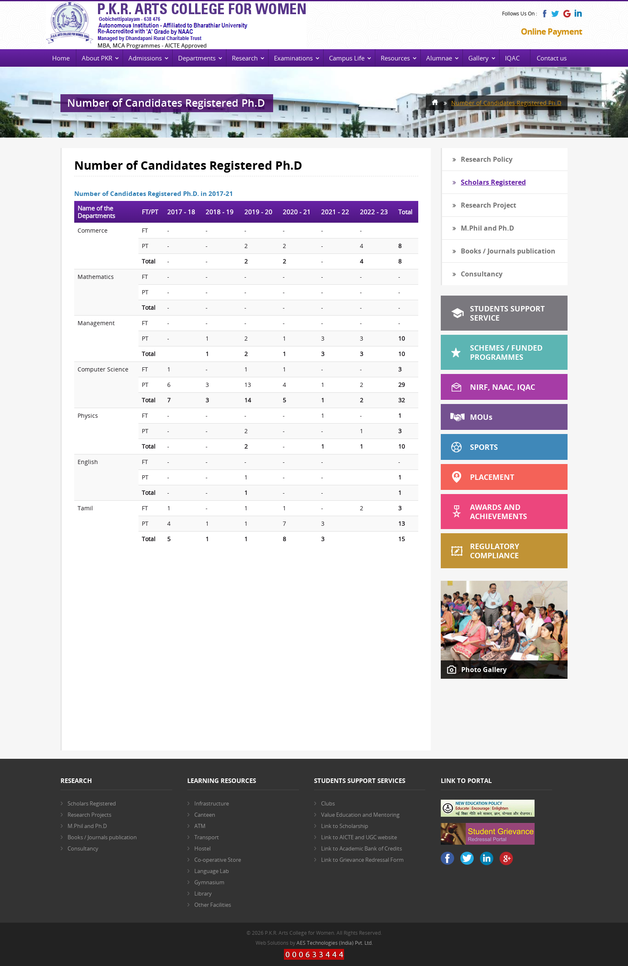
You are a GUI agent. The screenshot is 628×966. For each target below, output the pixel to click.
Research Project (488, 205)
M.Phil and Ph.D (487, 228)
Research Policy (486, 159)
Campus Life (346, 58)
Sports (484, 447)
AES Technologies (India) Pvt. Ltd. (334, 942)
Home (61, 58)
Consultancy (481, 274)
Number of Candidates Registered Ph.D (506, 103)
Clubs (328, 803)
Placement (492, 477)
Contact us (552, 58)
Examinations (293, 58)
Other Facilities (212, 904)
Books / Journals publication (508, 251)
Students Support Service (507, 313)
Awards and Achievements (498, 511)
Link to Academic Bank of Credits (361, 848)
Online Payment (551, 31)
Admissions (145, 58)
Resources (395, 58)
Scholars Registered (493, 182)
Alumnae (439, 58)
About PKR (97, 58)
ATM (200, 826)
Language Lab (211, 871)
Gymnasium (209, 882)
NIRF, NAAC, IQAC (502, 387)
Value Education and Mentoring (360, 814)
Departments (197, 58)
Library (203, 893)
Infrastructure (211, 803)
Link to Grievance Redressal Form (362, 859)
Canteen (204, 814)
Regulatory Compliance (494, 550)
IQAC (512, 58)
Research (245, 58)
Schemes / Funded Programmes (506, 352)
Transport (206, 837)
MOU (481, 417)
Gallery (478, 58)
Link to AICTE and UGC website (359, 837)
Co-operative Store (217, 859)
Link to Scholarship (344, 826)
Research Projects (89, 814)
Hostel (202, 848)
